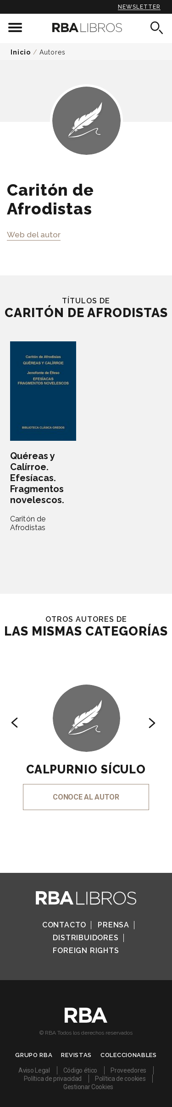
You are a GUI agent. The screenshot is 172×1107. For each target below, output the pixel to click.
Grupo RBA (33, 1055)
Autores (52, 52)
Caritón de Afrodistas (27, 523)
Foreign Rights (86, 950)
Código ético (80, 1070)
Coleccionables (128, 1055)
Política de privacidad (53, 1078)
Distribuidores (85, 937)
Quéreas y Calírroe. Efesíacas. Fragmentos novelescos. (37, 477)
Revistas (76, 1055)
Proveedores (128, 1070)
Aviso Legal (34, 1070)
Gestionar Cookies (88, 1087)
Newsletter (139, 7)
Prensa (113, 925)
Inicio (21, 52)
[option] (86, 734)
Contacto (64, 925)
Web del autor (34, 234)
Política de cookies (120, 1078)
